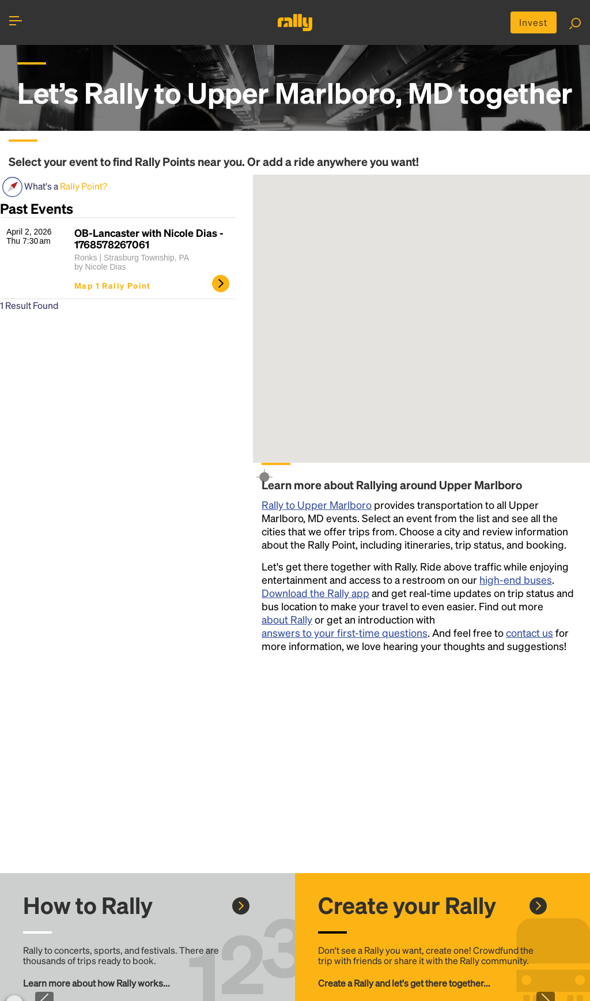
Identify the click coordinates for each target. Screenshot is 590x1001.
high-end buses (515, 579)
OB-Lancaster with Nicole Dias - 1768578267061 (149, 238)
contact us (529, 632)
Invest (534, 22)
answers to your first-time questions (345, 632)
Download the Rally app (315, 592)
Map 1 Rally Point (112, 285)
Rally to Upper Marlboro (317, 504)
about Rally (287, 619)
